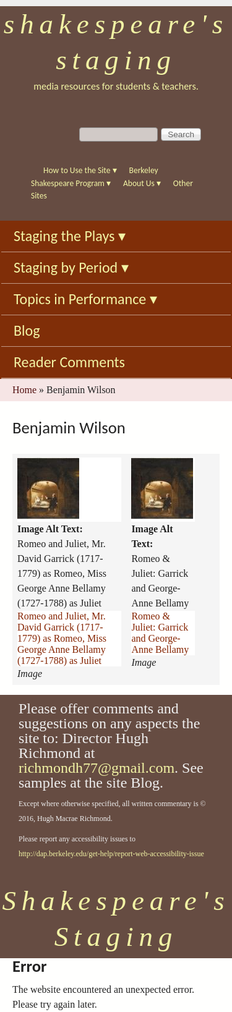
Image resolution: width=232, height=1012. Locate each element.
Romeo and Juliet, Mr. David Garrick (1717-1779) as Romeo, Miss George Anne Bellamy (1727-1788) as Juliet (61, 638)
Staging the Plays (70, 236)
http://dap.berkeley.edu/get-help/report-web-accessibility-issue (111, 853)
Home (24, 390)
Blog (27, 330)
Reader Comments (69, 362)
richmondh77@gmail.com (96, 768)
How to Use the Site (80, 170)
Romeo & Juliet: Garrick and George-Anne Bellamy (160, 633)
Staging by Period (71, 267)
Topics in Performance (85, 299)
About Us (142, 183)
